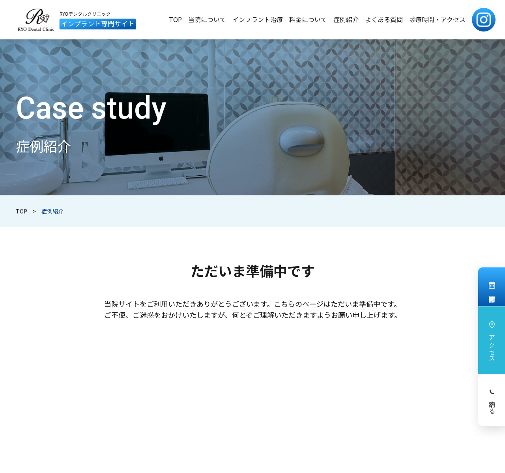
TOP (21, 211)
